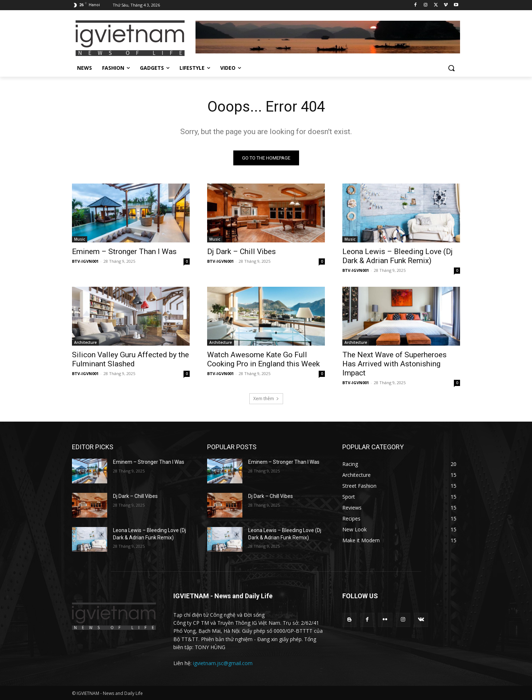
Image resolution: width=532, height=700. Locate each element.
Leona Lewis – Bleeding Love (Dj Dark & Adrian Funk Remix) (397, 256)
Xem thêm (266, 398)
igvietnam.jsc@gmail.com (223, 663)
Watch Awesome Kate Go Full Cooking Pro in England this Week (263, 359)
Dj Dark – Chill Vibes (241, 251)
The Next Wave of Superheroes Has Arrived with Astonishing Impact (394, 363)
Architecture (85, 342)
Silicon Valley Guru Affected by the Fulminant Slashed (130, 359)
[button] (451, 68)
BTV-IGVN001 (85, 261)
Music (79, 239)
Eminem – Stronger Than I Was (124, 251)
